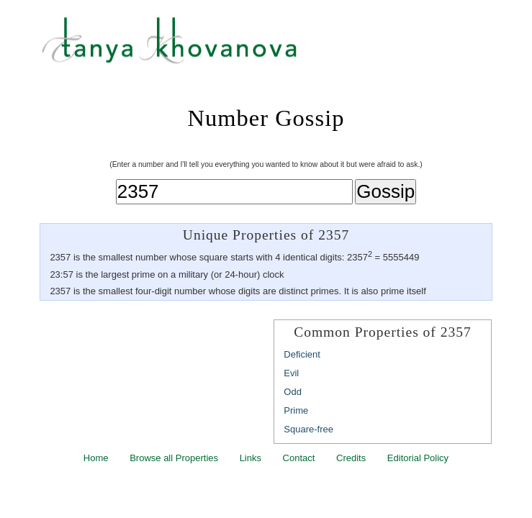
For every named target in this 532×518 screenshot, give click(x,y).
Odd (293, 391)
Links (250, 458)
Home (96, 458)
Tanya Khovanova (284, 46)
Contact (299, 458)
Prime (296, 410)
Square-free (308, 429)
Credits (351, 458)
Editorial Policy (417, 458)
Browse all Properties (174, 458)
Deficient (302, 354)
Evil (291, 373)
